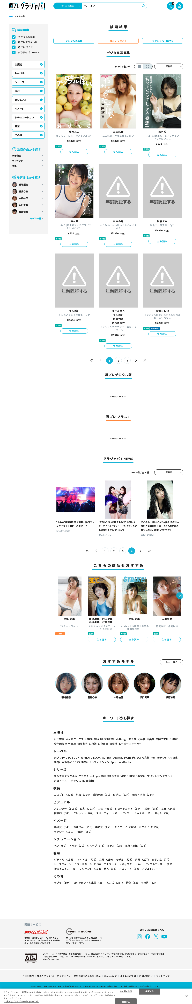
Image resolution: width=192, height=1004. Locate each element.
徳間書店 (82, 743)
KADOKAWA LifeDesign (113, 739)
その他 (18, 135)
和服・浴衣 (143, 794)
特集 (14, 165)
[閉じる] (186, 996)
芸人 (111, 868)
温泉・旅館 (136, 845)
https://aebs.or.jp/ (51, 959)
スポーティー (108, 813)
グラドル (65, 859)
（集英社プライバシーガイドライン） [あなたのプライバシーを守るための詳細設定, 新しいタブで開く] (21, 1001)
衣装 (17, 91)
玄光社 (132, 739)
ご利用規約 (28, 976)
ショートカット (129, 808)
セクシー (65, 831)
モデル (125, 859)
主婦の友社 (162, 739)
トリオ (77, 845)
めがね (122, 794)
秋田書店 (59, 739)
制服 (83, 794)
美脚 (152, 808)
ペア (61, 845)
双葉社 (113, 743)
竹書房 (72, 743)
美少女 (63, 827)
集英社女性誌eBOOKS (67, 762)
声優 (142, 859)
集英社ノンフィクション (95, 762)
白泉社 (93, 743)
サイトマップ (162, 976)
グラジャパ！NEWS (28, 52)
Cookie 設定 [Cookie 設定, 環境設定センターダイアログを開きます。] (126, 991)
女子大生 (161, 859)
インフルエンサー (159, 864)
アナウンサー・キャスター (123, 864)
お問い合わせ (146, 976)
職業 (17, 126)
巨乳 (88, 808)
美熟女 (104, 827)
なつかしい (125, 827)
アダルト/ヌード (151, 868)
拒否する (149, 991)
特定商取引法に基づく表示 (87, 976)
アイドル (87, 859)
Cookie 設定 (110, 976)
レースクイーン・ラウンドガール (78, 864)
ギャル (162, 813)
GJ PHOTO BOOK (112, 757)
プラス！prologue (89, 776)
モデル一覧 (35, 218)
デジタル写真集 (26, 37)
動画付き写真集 (110, 776)
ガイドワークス (75, 739)
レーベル (19, 73)
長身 (168, 808)
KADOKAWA (92, 739)
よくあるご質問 (128, 976)
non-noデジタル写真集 (164, 757)
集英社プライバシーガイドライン (53, 976)
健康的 (63, 813)
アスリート (130, 868)
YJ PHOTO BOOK (91, 757)
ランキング (17, 160)
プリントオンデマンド (160, 776)
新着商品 (16, 155)
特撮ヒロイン (66, 868)
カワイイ (150, 827)
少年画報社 (60, 743)
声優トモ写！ (61, 780)
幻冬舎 (141, 739)
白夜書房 (103, 743)
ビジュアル (21, 99)
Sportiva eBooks (121, 762)
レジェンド (90, 868)
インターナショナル (137, 813)
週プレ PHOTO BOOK (66, 757)
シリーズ (19, 82)
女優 (106, 859)
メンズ (115, 882)
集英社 (150, 739)
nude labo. (88, 780)
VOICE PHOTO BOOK (133, 776)
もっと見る (172, 662)
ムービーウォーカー (130, 743)
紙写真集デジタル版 (65, 776)
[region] (96, 996)
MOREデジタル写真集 (136, 757)
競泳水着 (102, 794)
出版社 (18, 64)
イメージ (19, 108)
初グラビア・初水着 (89, 882)
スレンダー (66, 808)
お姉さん (83, 827)
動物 (132, 882)
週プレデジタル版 (27, 42)
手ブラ (63, 882)
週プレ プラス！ (26, 47)
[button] (179, 596)
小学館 (174, 739)
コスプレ (64, 794)
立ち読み (74, 151)
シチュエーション (24, 117)
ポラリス (76, 780)
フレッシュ (84, 813)
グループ (96, 845)
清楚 (85, 831)
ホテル (115, 845)
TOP (11, 16)
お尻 (106, 808)
